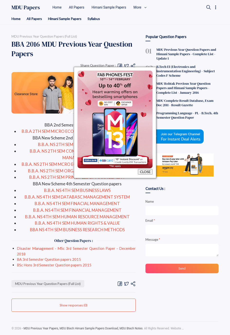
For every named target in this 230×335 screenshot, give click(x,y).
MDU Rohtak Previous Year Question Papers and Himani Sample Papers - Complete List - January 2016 (183, 88)
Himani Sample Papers (64, 19)
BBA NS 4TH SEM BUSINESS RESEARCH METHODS (77, 229)
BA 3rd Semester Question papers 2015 (49, 259)
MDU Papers (25, 7)
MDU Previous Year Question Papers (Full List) (48, 284)
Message (152, 239)
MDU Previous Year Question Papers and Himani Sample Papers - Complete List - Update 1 (186, 54)
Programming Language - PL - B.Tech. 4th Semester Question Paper (187, 115)
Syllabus (93, 19)
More (140, 7)
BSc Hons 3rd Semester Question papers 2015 (54, 265)
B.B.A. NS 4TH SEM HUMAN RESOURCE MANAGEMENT (77, 216)
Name (149, 201)
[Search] (208, 7)
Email (150, 220)
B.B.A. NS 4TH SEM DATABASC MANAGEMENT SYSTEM (77, 196)
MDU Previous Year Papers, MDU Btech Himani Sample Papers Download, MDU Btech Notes (83, 328)
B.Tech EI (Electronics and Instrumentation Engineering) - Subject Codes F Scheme (185, 71)
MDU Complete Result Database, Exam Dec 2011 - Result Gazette (184, 102)
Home (15, 19)
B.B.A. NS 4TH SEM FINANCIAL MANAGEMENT (77, 210)
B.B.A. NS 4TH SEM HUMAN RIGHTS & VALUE (77, 223)
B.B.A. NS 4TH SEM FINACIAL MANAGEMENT (77, 203)
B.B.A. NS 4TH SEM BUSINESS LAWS (77, 190)
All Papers (34, 19)
